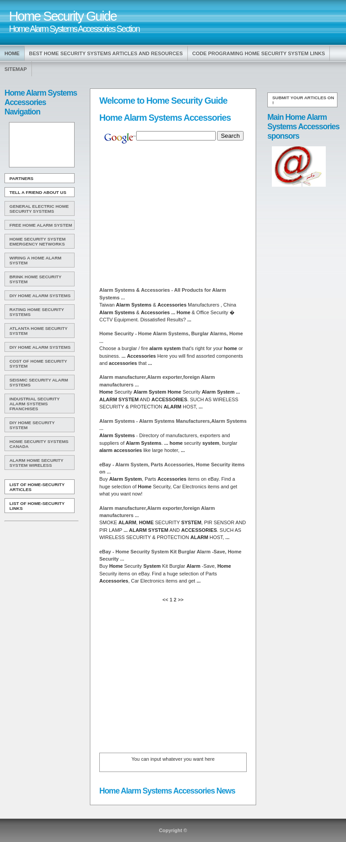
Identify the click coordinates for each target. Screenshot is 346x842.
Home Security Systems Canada (38, 444)
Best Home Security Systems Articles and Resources (106, 53)
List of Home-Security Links (37, 506)
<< (166, 599)
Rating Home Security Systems (36, 312)
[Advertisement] (41, 145)
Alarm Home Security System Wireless (36, 463)
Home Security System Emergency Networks (37, 241)
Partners (21, 178)
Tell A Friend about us (38, 192)
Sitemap (15, 69)
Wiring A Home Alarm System (35, 260)
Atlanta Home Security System (38, 331)
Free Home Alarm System (40, 225)
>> (180, 599)
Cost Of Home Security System (38, 363)
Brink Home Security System (35, 279)
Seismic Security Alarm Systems (38, 382)
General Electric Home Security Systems (39, 209)
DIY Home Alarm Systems (40, 295)
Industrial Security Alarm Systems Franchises (34, 403)
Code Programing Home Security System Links (258, 53)
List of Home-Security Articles (37, 487)
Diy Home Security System (32, 425)
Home (12, 53)
